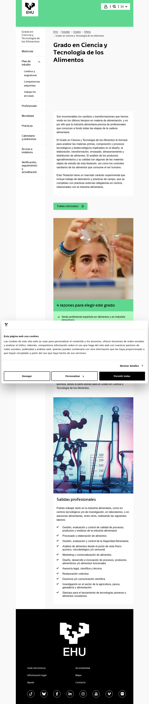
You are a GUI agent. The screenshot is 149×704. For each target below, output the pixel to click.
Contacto (80, 682)
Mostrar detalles (129, 365)
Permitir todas (122, 376)
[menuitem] (124, 6)
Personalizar (74, 376)
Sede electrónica (36, 668)
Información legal (37, 675)
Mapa (78, 675)
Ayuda (30, 682)
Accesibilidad (82, 668)
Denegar (27, 376)
